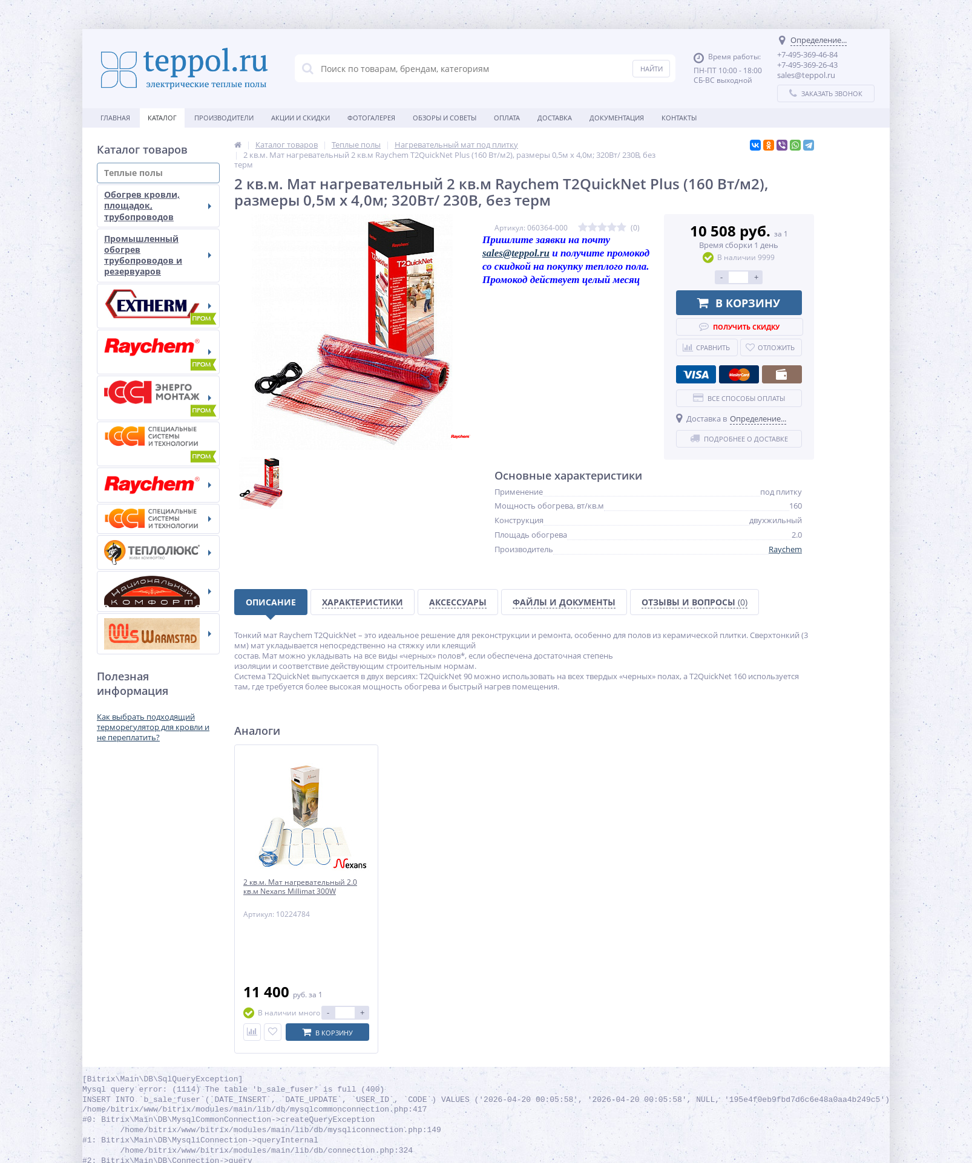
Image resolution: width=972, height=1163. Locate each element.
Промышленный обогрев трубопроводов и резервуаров (157, 255)
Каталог (162, 117)
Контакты (679, 117)
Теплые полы (157, 172)
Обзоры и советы (444, 117)
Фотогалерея (371, 117)
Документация (616, 117)
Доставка (554, 117)
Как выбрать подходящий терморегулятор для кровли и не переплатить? (153, 727)
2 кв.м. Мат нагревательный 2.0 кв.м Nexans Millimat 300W (300, 887)
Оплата (507, 117)
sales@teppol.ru (516, 253)
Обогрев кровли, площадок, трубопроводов (157, 205)
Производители (224, 117)
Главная (115, 117)
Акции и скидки (300, 117)
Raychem (785, 549)
